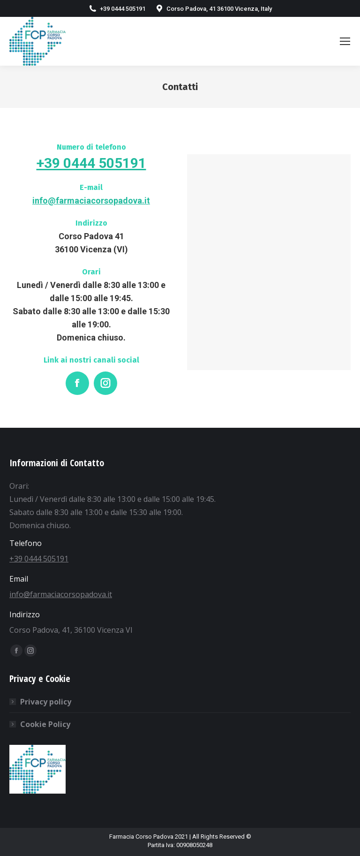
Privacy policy (45, 702)
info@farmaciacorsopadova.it (91, 200)
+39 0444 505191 (91, 163)
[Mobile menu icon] (345, 41)
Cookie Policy (45, 724)
